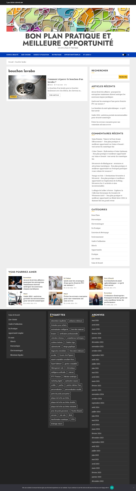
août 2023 (95, 446)
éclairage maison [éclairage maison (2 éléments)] (56, 424)
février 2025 (96, 385)
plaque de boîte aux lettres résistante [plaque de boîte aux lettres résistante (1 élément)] (63, 406)
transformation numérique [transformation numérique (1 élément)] (59, 419)
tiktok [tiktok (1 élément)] (70, 415)
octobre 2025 (97, 351)
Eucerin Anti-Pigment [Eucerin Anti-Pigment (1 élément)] (66, 355)
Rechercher (99, 70)
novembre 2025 (98, 346)
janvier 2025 (96, 390)
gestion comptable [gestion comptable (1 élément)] (71, 364)
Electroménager (97, 224)
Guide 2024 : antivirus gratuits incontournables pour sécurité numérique (109, 116)
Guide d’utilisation (41, 55)
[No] (134, 488)
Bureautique (96, 219)
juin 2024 (95, 416)
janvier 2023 (96, 477)
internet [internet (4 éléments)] (71, 372)
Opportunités (96, 250)
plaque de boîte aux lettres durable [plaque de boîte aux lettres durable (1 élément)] (63, 402)
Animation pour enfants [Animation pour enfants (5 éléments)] (59, 325)
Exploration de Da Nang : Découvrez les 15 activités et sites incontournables (107, 183)
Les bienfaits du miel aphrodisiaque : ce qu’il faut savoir (114, 283)
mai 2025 (95, 372)
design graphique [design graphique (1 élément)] (69, 346)
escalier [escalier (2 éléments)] (53, 355)
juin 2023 (95, 455)
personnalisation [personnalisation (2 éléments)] (56, 389)
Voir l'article (54, 95)
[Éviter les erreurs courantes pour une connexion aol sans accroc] (55, 298)
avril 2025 (95, 377)
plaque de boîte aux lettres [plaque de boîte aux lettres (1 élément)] (60, 398)
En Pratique (56, 55)
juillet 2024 (96, 412)
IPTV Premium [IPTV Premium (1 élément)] (56, 376)
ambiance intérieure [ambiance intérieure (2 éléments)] (75, 321)
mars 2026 (96, 329)
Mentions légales (16, 355)
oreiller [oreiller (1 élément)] (53, 385)
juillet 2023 (96, 451)
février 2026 (96, 333)
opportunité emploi (72, 55)
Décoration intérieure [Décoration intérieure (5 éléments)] (77, 351)
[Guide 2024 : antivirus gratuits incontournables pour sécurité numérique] (15, 298)
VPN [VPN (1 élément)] (73, 419)
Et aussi (86, 55)
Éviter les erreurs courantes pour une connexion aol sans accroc (75, 298)
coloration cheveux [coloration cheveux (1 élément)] (57, 338)
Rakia (51, 85)
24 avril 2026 (29, 303)
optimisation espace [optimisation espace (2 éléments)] (71, 381)
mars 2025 (96, 381)
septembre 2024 (98, 403)
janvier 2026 (96, 338)
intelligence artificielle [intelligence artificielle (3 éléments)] (58, 372)
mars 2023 (96, 468)
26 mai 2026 (69, 288)
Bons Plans (95, 215)
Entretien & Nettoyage (100, 232)
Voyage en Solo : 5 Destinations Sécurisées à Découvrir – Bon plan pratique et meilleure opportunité (108, 178)
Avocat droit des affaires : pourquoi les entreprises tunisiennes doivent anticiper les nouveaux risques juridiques (108, 94)
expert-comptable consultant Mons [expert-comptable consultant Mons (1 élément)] (62, 359)
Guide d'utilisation (98, 241)
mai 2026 (95, 320)
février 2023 (96, 472)
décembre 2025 (98, 342)
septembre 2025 (98, 355)
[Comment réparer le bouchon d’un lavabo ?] (27, 87)
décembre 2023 (98, 438)
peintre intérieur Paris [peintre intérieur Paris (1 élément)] (74, 385)
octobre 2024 (97, 399)
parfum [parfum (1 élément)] (61, 385)
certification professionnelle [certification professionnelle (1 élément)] (69, 334)
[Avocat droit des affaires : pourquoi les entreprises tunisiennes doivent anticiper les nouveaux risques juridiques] (15, 283)
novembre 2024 (98, 394)
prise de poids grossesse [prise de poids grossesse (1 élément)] (59, 411)
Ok (112, 487)
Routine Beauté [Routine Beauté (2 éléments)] (76, 411)
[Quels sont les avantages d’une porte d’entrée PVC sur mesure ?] (55, 283)
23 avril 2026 (69, 303)
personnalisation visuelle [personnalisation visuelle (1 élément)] (73, 389)
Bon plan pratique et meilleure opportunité (68, 39)
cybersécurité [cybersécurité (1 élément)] (55, 346)
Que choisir (25, 55)
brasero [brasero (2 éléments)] (53, 334)
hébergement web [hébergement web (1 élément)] (57, 368)
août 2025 (95, 359)
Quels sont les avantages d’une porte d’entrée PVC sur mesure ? (74, 283)
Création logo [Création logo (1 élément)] (70, 342)
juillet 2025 (96, 364)
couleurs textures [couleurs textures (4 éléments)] (57, 342)
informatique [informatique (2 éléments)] (71, 368)
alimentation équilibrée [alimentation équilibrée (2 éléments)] (58, 321)
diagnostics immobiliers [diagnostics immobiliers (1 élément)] (58, 351)
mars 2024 (96, 429)
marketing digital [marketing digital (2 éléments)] (56, 381)
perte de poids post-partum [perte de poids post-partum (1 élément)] (60, 394)
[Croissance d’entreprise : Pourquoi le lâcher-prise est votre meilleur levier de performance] (96, 298)
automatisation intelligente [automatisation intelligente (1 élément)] (59, 329)
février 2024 (96, 433)
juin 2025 (95, 368)
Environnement (97, 237)
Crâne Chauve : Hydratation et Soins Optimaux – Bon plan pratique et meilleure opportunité (109, 152)
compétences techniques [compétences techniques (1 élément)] (75, 338)
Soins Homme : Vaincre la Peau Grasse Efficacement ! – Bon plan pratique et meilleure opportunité (106, 141)
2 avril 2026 (110, 305)
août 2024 (95, 407)
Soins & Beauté (12, 55)
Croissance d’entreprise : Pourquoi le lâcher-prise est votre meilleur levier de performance (115, 298)
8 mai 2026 (109, 288)
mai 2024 (95, 420)
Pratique (13, 97)
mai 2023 (95, 459)
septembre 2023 (98, 442)
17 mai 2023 (59, 85)
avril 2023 (95, 464)
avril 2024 (95, 425)
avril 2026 (95, 325)
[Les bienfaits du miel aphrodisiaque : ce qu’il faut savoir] (96, 283)
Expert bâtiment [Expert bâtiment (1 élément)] (56, 364)
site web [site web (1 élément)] (63, 415)
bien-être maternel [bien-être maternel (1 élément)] (77, 329)
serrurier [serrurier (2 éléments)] (54, 415)
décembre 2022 (98, 481)
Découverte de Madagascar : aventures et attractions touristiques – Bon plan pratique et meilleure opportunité (109, 166)
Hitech (94, 245)
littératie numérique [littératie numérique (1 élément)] (70, 376)
